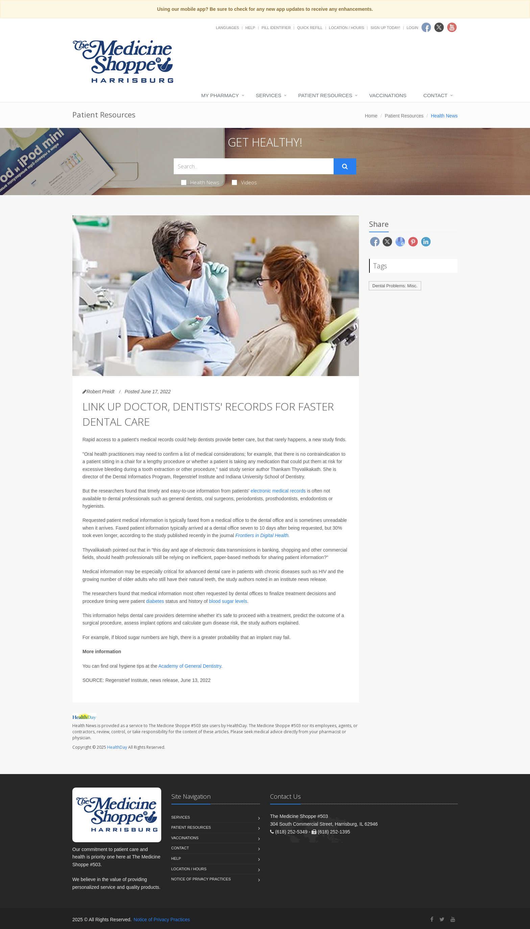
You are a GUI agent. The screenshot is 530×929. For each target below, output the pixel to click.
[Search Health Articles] (254, 166)
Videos (244, 182)
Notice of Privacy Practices (201, 879)
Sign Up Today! (385, 28)
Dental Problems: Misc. (395, 285)
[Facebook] (431, 919)
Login (412, 28)
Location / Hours (346, 28)
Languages (227, 28)
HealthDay (117, 747)
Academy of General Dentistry (189, 666)
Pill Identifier (276, 28)
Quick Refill (309, 28)
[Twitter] (441, 919)
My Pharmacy (220, 95)
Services (269, 95)
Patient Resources (325, 95)
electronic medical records (278, 491)
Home (371, 115)
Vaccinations (387, 95)
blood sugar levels (228, 601)
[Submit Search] (345, 166)
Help (250, 28)
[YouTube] (453, 919)
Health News (200, 182)
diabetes (155, 601)
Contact (436, 95)
